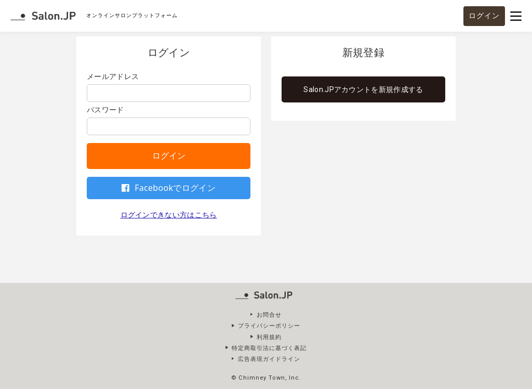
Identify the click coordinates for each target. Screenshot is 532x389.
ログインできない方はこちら (169, 215)
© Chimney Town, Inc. (265, 378)
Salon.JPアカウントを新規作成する (363, 89)
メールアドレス (113, 76)
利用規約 (269, 337)
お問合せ (269, 315)
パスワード (105, 110)
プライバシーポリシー (269, 325)
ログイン (484, 15)
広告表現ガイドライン (269, 359)
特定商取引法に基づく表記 (269, 348)
